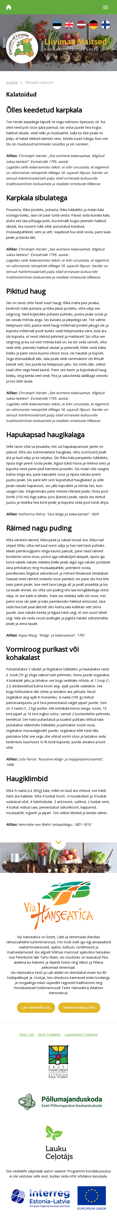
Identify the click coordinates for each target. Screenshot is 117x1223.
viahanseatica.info (79, 1007)
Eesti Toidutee (49, 1034)
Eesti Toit (26, 1034)
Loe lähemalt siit (36, 1007)
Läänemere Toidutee (81, 1034)
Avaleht (12, 82)
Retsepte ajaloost (39, 82)
